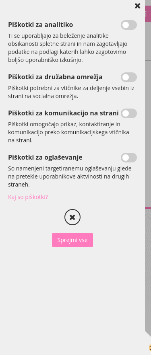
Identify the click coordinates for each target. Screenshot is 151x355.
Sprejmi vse (72, 240)
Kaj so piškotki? (28, 197)
